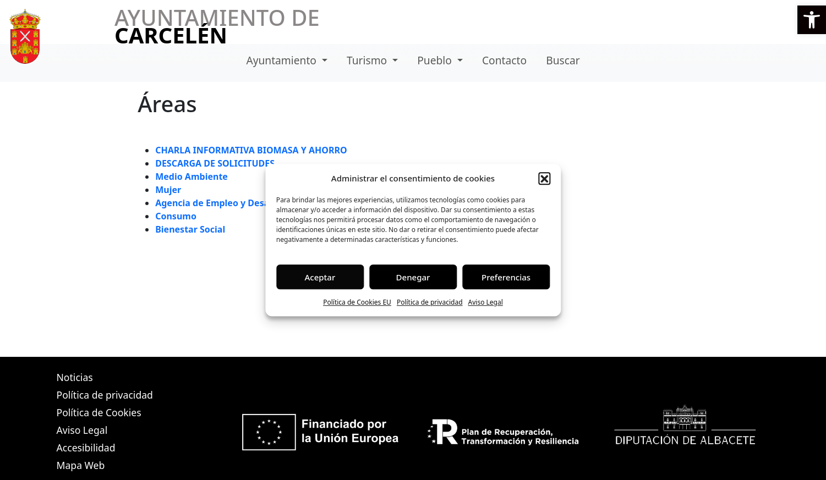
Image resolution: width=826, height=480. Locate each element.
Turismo (368, 60)
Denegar (413, 277)
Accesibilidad (86, 447)
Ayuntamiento (282, 60)
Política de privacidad (430, 302)
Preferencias (506, 277)
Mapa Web (81, 465)
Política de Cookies (99, 412)
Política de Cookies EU (357, 302)
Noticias (75, 377)
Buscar (562, 60)
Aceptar (320, 277)
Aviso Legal (485, 302)
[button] (811, 19)
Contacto (504, 60)
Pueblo (436, 60)
